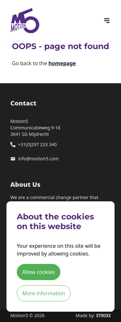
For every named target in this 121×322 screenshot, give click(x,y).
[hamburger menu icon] (107, 21)
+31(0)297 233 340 (37, 144)
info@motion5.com (38, 159)
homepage (62, 63)
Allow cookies (38, 272)
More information (43, 293)
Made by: (93, 315)
